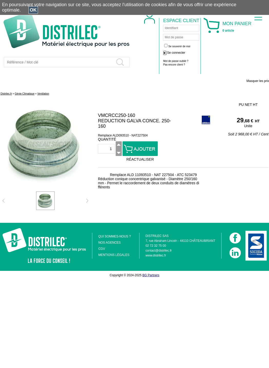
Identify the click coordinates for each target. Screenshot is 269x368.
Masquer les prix (257, 81)
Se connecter (210, 52)
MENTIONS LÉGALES (113, 255)
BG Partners (150, 275)
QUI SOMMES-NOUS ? (114, 236)
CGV (101, 249)
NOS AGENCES (109, 242)
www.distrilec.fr (155, 255)
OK (33, 10)
